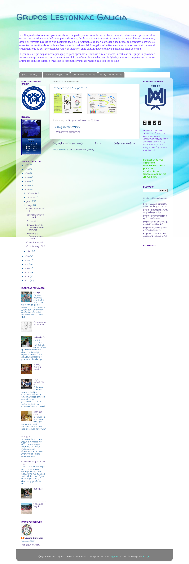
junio (29, 201)
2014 (27, 189)
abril (29, 251)
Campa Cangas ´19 (111, 74)
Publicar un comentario (68, 131)
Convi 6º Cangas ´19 (84, 74)
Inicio (98, 144)
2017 (27, 177)
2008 (27, 276)
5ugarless (115, 556)
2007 (27, 280)
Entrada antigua (125, 144)
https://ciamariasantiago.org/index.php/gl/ (155, 223)
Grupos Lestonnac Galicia (71, 17)
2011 (27, 264)
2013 (27, 256)
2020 (27, 165)
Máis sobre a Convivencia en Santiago (35, 236)
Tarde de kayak (38, 505)
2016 (27, 181)
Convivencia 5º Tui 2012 (40, 323)
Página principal (31, 74)
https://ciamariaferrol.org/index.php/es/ (155, 217)
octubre (31, 197)
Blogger (146, 556)
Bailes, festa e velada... (37, 367)
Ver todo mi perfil (30, 544)
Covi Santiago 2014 (35, 246)
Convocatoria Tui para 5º (35, 216)
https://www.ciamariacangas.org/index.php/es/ (155, 236)
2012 (27, 260)
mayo (30, 205)
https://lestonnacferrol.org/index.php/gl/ (155, 228)
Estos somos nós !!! (39, 382)
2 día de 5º (39, 337)
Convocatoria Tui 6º (35, 209)
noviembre (32, 193)
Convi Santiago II (34, 242)
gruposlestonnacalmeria (155, 199)
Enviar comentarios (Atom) (80, 149)
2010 (27, 268)
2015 (27, 185)
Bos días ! (26, 436)
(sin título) (38, 489)
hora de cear (38, 413)
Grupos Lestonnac (33, 538)
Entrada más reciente (67, 144)
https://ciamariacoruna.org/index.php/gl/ (155, 211)
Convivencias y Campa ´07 (33, 462)
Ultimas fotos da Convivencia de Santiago (35, 227)
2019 (27, 169)
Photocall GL (33, 221)
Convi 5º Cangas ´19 (56, 74)
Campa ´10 (39, 292)
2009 (27, 272)
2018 (27, 173)
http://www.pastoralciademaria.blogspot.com (155, 205)
